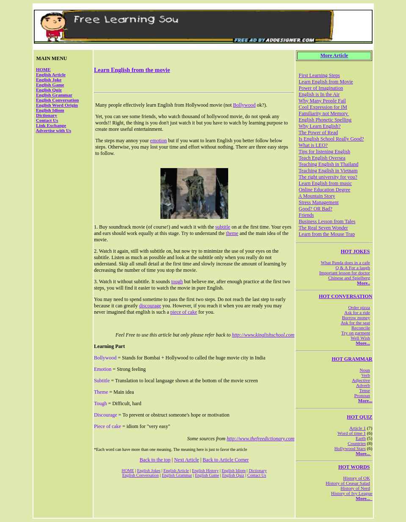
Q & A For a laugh (352, 267)
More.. (363, 282)
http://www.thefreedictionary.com (261, 439)
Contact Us (47, 120)
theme (232, 233)
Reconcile (360, 327)
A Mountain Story (316, 196)
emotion (158, 141)
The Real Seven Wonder (323, 228)
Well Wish (360, 337)
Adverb (363, 385)
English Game (50, 84)
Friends (306, 215)
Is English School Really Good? (331, 139)
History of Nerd (355, 488)
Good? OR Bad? (315, 209)
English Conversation (57, 99)
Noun (365, 370)
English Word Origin (57, 105)
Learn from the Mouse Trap (326, 234)
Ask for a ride (357, 312)
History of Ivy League (351, 493)
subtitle (222, 227)
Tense (364, 390)
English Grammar (54, 94)
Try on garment (355, 332)
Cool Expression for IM (322, 107)
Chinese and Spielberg (349, 277)
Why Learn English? (319, 126)
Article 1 (357, 428)
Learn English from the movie (132, 70)
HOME (43, 69)
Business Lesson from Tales (326, 221)
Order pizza (359, 307)
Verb (365, 375)
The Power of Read (318, 132)
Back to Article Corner (226, 460)
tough (176, 281)
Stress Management (318, 202)
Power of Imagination (320, 88)
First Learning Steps (319, 75)
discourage (150, 306)
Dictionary (46, 115)
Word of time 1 (351, 433)
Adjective (361, 380)
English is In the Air (319, 94)
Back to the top (155, 460)
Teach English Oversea (321, 158)
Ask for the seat (355, 322)
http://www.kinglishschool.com (263, 335)
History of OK (356, 478)
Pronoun (362, 395)
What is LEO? (313, 145)
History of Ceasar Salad (348, 483)
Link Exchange (51, 125)
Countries (357, 443)
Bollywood (244, 105)
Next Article (186, 460)
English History (205, 470)
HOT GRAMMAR (351, 359)
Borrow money (356, 317)
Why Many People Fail (322, 101)
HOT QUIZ (359, 417)
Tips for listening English (324, 152)
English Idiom (50, 110)
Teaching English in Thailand (328, 164)
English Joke (48, 79)
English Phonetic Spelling (324, 120)
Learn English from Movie (325, 82)
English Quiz (49, 89)
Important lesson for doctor (344, 272)
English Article (51, 74)
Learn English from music (325, 183)
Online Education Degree (324, 190)
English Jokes (148, 470)
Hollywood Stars (350, 448)
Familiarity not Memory (323, 113)
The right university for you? (327, 177)
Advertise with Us (53, 130)
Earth (361, 438)
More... (363, 342)
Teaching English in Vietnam (327, 171)
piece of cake (183, 312)
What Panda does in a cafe (345, 262)
